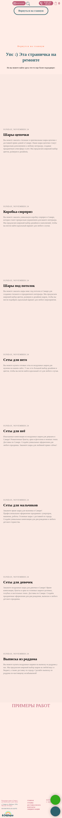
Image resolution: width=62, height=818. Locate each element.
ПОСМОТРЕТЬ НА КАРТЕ (9, 808)
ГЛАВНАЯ (30, 800)
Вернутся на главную (31, 46)
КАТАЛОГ (20, 3)
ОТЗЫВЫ (30, 803)
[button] (41, 3)
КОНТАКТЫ (31, 807)
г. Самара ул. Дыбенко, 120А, (9, 804)
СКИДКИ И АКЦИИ (33, 809)
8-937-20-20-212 (47, 3)
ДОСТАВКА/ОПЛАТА (34, 805)
